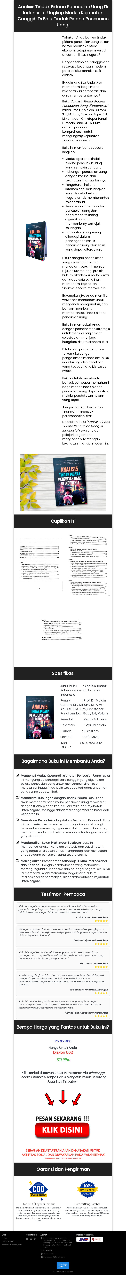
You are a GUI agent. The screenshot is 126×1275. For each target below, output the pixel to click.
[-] (27, 1238)
